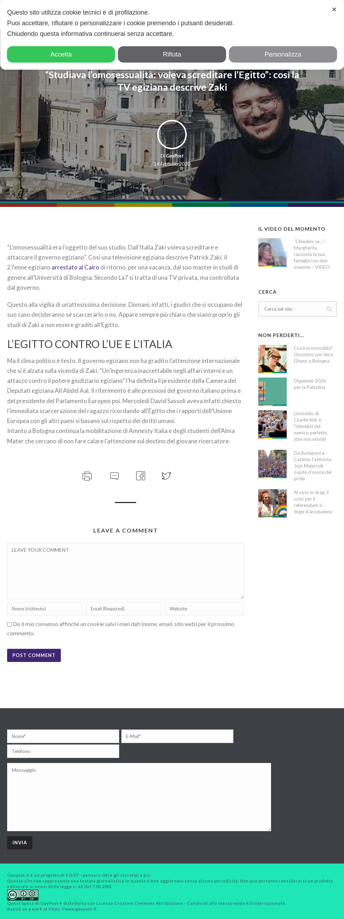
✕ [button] (334, 9)
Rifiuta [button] (172, 54)
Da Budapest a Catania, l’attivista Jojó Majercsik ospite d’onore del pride (313, 465)
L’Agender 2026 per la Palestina (310, 384)
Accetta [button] (61, 54)
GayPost (175, 156)
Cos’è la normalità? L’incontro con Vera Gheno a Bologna (313, 354)
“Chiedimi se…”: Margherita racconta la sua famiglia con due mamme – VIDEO (312, 254)
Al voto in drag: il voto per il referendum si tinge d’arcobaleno (313, 502)
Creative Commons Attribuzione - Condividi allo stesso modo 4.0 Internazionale (199, 903)
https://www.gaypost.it (72, 909)
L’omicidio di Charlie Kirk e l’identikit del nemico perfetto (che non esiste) (310, 426)
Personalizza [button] (283, 54)
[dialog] (172, 35)
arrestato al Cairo (75, 267)
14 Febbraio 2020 (172, 164)
